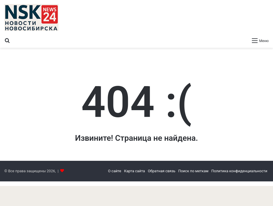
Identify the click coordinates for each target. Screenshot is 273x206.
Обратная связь (162, 171)
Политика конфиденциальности (239, 171)
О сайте (114, 171)
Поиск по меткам (193, 171)
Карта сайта (134, 171)
